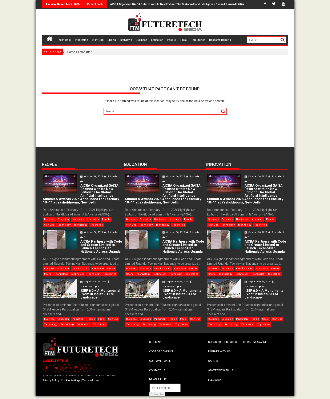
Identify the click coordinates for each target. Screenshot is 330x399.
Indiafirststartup (80, 268)
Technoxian (93, 274)
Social (183, 39)
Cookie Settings (70, 380)
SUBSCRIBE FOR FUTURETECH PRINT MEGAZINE (237, 342)
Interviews (126, 39)
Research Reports (220, 39)
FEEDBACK (214, 379)
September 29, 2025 (93, 281)
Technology (64, 39)
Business (141, 39)
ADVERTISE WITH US (220, 370)
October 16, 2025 (91, 176)
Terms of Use (90, 380)
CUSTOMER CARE (160, 360)
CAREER (213, 360)
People (171, 39)
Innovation (81, 39)
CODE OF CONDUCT (161, 351)
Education (157, 39)
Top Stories (198, 39)
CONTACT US (157, 370)
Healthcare (78, 219)
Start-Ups (98, 39)
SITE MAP (155, 342)
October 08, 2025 (91, 232)
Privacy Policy (51, 380)
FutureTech (112, 176)
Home (71, 52)
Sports (112, 39)
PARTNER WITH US (219, 351)
